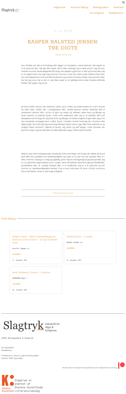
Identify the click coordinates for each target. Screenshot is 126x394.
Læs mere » (16, 254)
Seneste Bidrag (79, 7)
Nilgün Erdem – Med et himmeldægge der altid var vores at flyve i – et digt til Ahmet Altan (34, 239)
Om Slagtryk (97, 13)
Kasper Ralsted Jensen (64, 193)
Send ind (119, 7)
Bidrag (68, 31)
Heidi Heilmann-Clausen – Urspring (31, 272)
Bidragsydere (101, 7)
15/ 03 (58, 31)
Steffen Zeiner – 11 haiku (80, 236)
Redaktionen (116, 13)
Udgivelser (59, 7)
